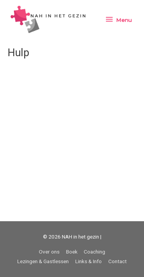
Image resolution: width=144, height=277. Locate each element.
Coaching (94, 252)
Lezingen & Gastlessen (43, 261)
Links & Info (88, 261)
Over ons (49, 252)
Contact (117, 261)
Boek (72, 252)
